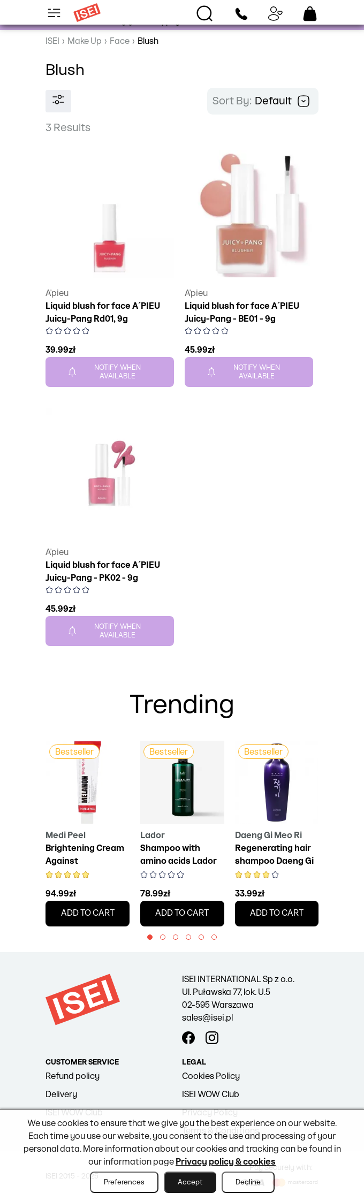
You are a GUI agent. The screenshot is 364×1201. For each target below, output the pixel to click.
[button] (149, 937)
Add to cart (88, 913)
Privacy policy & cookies (226, 1162)
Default (282, 101)
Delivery (61, 1095)
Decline (248, 1182)
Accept (190, 1182)
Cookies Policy (211, 1076)
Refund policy (73, 1076)
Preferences (124, 1182)
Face (120, 41)
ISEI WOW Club (210, 1095)
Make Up (84, 41)
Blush (148, 41)
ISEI (52, 41)
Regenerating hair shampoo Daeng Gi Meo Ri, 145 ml (274, 861)
